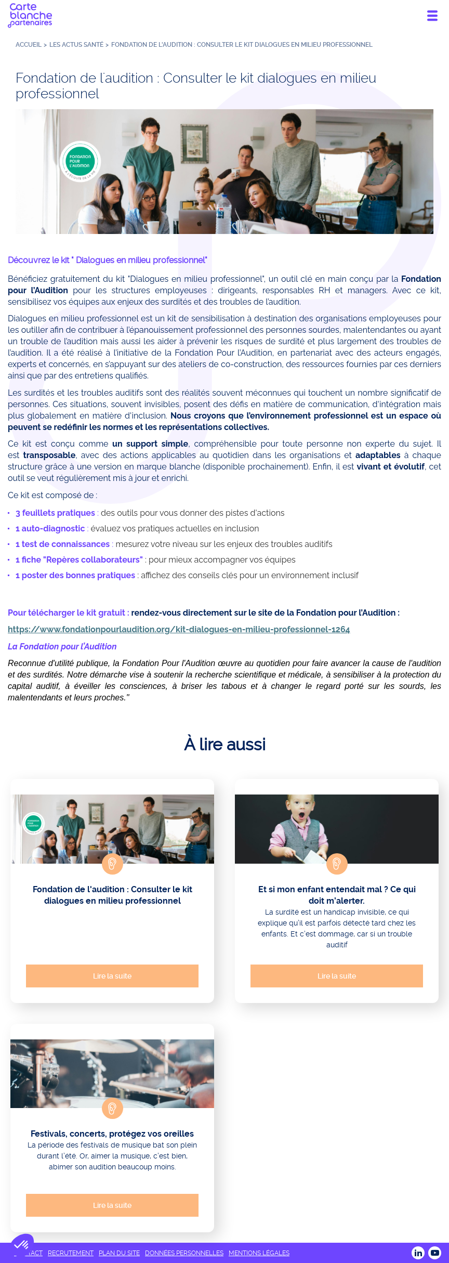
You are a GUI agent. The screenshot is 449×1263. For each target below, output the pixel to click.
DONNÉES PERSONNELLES (184, 1253)
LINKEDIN (418, 1252)
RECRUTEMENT (71, 1253)
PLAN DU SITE (119, 1253)
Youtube (434, 1252)
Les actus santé (76, 44)
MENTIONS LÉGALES (259, 1253)
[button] (21, 1245)
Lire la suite (112, 976)
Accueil (29, 44)
